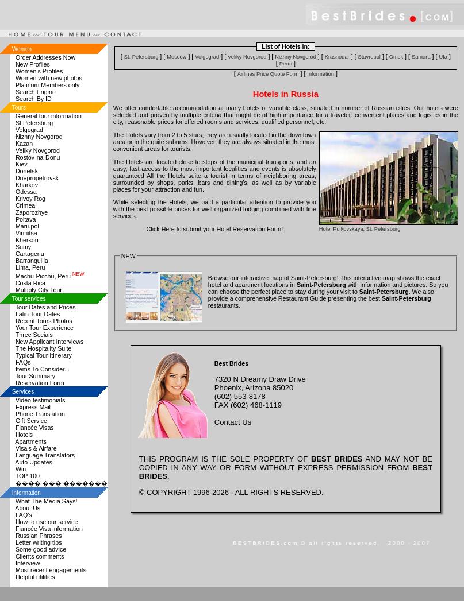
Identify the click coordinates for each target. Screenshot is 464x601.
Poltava (26, 219)
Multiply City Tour (39, 289)
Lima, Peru (30, 267)
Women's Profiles (39, 71)
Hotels (24, 434)
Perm (285, 64)
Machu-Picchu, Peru (50, 276)
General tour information (49, 116)
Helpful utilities (35, 576)
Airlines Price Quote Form (268, 74)
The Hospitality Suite (44, 348)
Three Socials (34, 334)
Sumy (23, 246)
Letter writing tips (39, 542)
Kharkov (27, 184)
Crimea (25, 205)
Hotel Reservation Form (249, 229)
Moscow (176, 57)
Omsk (396, 57)
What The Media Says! (47, 501)
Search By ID (34, 98)
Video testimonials (40, 400)
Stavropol (369, 57)
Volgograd (29, 129)
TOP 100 (28, 475)
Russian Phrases (39, 535)
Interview (28, 563)
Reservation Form (40, 382)
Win (21, 469)
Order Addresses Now (45, 57)
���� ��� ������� (62, 483)
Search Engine (36, 91)
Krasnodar (337, 57)
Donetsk (27, 171)
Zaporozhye (32, 212)
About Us (27, 508)
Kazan (24, 143)
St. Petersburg (141, 57)
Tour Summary (35, 376)
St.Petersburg (34, 122)
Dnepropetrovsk (37, 178)
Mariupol (27, 226)
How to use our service (47, 521)
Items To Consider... (43, 369)
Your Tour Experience (45, 327)
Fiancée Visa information (49, 528)
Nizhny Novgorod (39, 136)
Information (320, 74)
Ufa (443, 57)
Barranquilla (32, 260)
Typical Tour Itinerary (44, 355)
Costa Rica (30, 283)
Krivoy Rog (30, 198)
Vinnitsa (26, 233)
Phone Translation (40, 413)
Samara (421, 57)
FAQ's (24, 514)
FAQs (23, 362)
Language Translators (45, 455)
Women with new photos (49, 78)
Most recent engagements (51, 570)
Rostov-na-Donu (38, 157)
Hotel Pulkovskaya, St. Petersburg (360, 229)
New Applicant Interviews (49, 341)
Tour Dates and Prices (46, 307)
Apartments (31, 441)
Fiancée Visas (35, 427)
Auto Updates (33, 462)
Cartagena (30, 253)
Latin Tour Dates (38, 314)
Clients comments (40, 556)
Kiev (22, 164)
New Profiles (33, 64)
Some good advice (41, 549)
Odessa (26, 191)
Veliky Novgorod (38, 150)
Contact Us (232, 422)
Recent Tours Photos (44, 320)
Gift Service (31, 420)
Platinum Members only (47, 85)
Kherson (27, 239)
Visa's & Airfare (36, 448)
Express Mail (33, 407)
